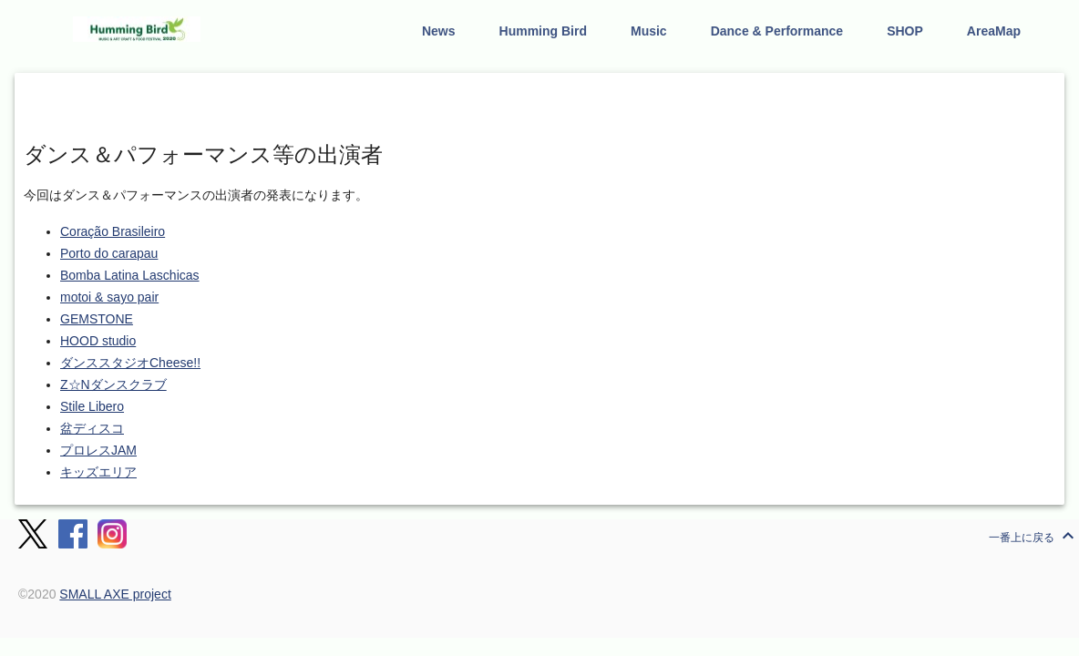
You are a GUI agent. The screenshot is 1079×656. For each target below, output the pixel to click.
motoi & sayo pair (109, 297)
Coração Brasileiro (112, 231)
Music (649, 31)
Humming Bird (543, 31)
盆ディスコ (92, 428)
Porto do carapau (109, 253)
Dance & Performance (777, 31)
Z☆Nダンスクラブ (113, 384)
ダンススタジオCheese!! (130, 362)
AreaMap (994, 31)
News (439, 31)
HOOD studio (98, 340)
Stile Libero (92, 406)
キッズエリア (98, 472)
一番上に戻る (1034, 536)
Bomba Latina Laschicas (130, 275)
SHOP (905, 31)
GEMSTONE (96, 319)
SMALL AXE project (114, 594)
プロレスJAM (98, 450)
